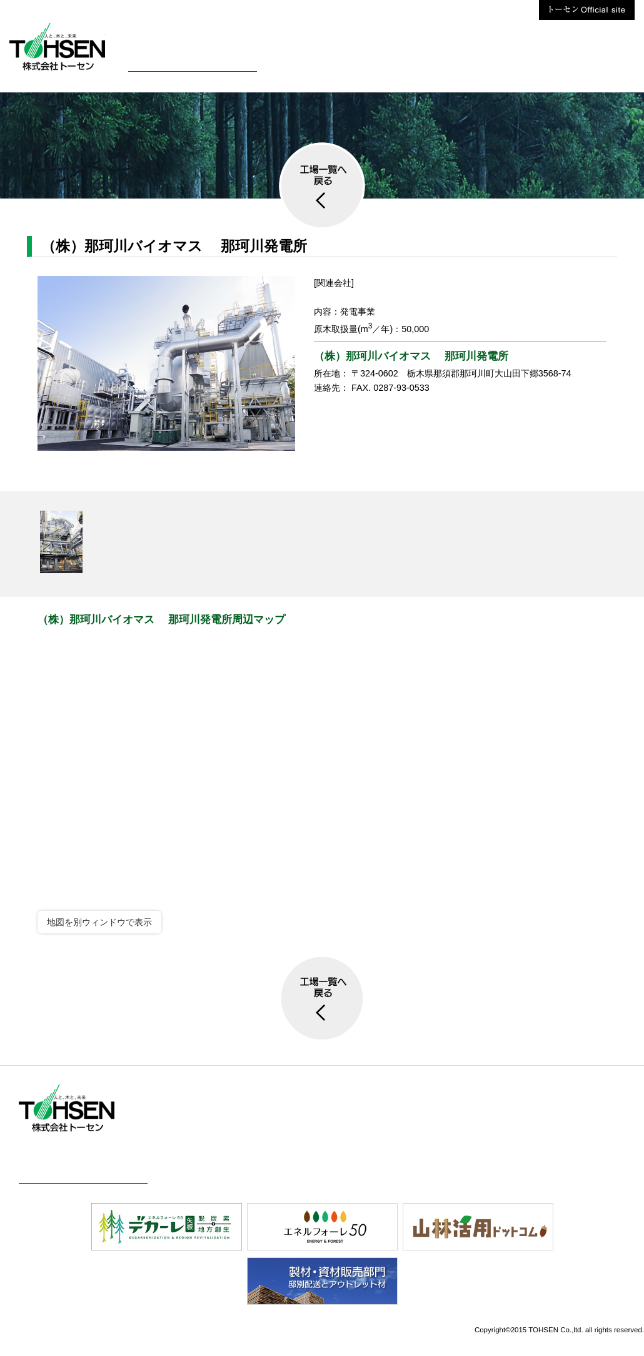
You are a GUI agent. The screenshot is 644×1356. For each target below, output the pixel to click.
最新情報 (454, 61)
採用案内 (375, 61)
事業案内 (296, 61)
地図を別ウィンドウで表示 (99, 922)
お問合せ (532, 61)
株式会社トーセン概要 (192, 61)
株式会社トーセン (603, 61)
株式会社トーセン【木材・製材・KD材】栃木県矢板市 (57, 47)
